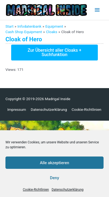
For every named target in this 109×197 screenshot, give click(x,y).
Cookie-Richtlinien (36, 190)
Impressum (16, 109)
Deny (54, 177)
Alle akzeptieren (54, 162)
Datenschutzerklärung (67, 190)
